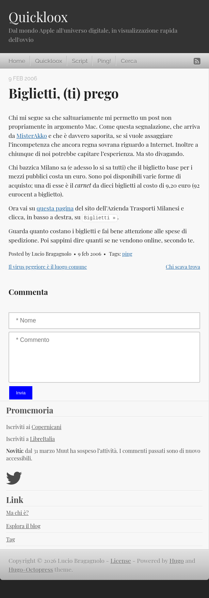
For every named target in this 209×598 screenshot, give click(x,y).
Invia (21, 392)
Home (17, 61)
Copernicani (47, 426)
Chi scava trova (183, 266)
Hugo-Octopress (31, 569)
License (121, 560)
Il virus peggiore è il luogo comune (48, 266)
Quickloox (38, 17)
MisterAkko (31, 135)
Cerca (129, 61)
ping (127, 253)
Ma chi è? (17, 512)
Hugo (177, 560)
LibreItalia (42, 438)
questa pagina (55, 208)
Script (79, 61)
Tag (10, 539)
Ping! (104, 61)
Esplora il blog (23, 526)
